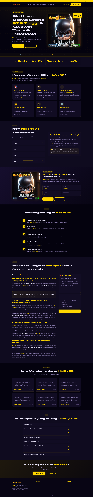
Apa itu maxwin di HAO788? (46, 434)
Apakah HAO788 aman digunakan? (46, 443)
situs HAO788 (23, 355)
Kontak (68, 488)
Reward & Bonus (54, 490)
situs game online (22, 98)
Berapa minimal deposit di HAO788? (46, 439)
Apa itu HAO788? (46, 426)
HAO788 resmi (15, 137)
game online (43, 80)
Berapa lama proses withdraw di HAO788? (46, 447)
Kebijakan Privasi (70, 490)
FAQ (67, 486)
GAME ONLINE (36, 4)
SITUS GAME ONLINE (39, 488)
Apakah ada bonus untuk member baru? (46, 451)
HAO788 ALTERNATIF (53, 474)
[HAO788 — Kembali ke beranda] (16, 4)
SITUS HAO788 (43, 4)
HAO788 (29, 4)
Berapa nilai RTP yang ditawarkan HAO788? (46, 430)
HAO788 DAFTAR (76, 4)
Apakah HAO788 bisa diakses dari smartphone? (46, 456)
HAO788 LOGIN (66, 4)
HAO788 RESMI (51, 4)
